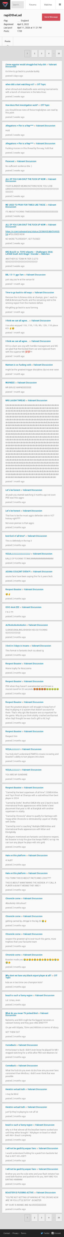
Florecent (10, 161)
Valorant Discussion (45, 126)
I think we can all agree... (17, 320)
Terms (23, 1233)
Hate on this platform (15, 855)
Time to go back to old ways (18, 292)
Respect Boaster (13, 589)
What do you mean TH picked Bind (21, 1013)
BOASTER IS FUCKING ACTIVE (19, 1192)
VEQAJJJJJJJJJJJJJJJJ (17, 554)
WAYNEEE (10, 382)
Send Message (51, 17)
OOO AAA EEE (12, 607)
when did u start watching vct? (19, 84)
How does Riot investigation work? (21, 105)
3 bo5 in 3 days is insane (17, 646)
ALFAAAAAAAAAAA (15, 625)
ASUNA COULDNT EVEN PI (17, 571)
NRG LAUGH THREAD (15, 400)
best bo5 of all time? (15, 536)
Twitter (45, 1233)
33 (59, 53)
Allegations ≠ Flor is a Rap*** (19, 126)
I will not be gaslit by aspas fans (20, 1148)
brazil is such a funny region (18, 995)
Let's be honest (12, 490)
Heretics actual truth (15, 1089)
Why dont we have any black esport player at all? (28, 975)
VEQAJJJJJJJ (12, 749)
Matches (48, 5)
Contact (6, 1233)
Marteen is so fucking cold (18, 365)
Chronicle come (12, 898)
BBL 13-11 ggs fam (14, 275)
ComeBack (10, 1045)
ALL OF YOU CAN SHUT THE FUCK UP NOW (25, 179)
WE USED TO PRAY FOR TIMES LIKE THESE (25, 205)
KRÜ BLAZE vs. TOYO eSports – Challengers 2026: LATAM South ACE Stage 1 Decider (29, 253)
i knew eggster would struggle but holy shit (25, 64)
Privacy (15, 1233)
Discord (56, 1233)
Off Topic (41, 84)
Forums (32, 5)
